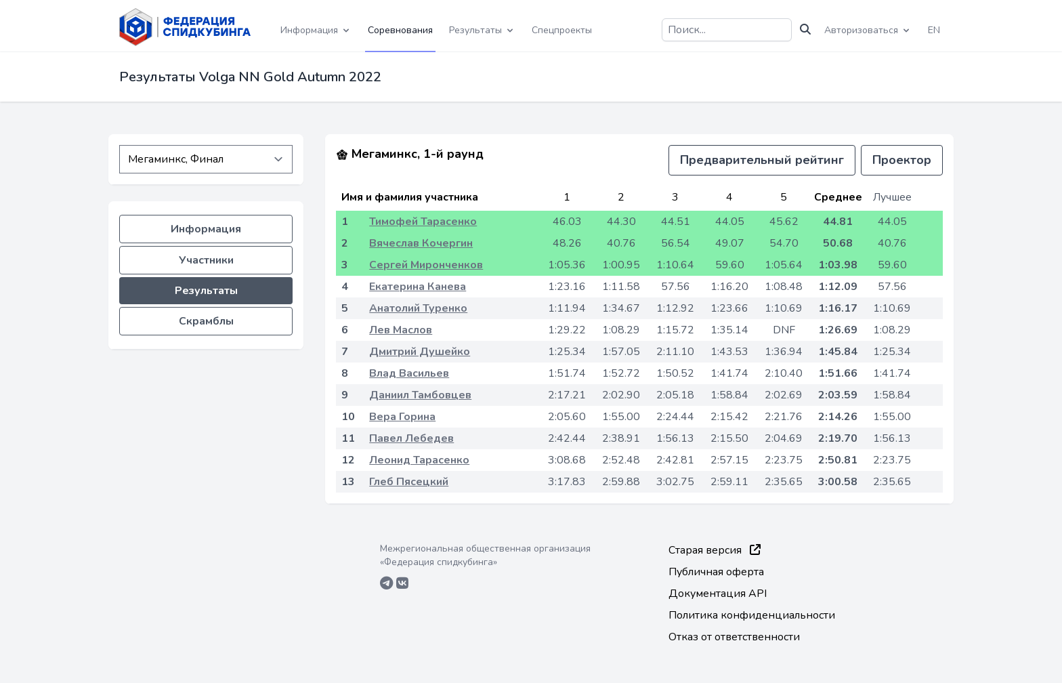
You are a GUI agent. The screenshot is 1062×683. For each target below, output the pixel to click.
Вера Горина (402, 416)
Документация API (717, 593)
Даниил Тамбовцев (420, 395)
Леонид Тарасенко (419, 460)
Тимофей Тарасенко (423, 221)
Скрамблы (206, 321)
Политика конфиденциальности (751, 615)
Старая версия (714, 550)
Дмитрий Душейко (419, 351)
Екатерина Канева (417, 286)
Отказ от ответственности (734, 636)
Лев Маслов (400, 330)
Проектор (901, 160)
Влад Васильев (409, 373)
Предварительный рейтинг (762, 160)
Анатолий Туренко (418, 308)
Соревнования (400, 30)
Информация (206, 229)
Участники (206, 260)
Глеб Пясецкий (408, 481)
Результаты (206, 290)
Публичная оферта (716, 571)
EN (934, 30)
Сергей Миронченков (426, 264)
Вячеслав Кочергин (421, 243)
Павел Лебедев (411, 438)
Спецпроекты (562, 30)
